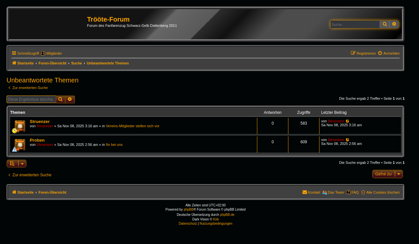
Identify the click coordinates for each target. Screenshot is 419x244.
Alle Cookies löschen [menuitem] (383, 192)
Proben (37, 140)
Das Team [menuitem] (336, 192)
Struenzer (40, 121)
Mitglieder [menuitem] (54, 53)
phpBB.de (227, 215)
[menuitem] (388, 53)
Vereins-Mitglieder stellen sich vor (132, 126)
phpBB (188, 209)
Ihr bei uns (114, 145)
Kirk (216, 219)
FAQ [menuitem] (355, 192)
